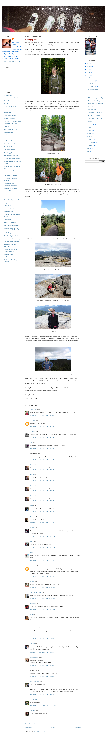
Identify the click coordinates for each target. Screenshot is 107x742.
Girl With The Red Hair (11, 107)
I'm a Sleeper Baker (10, 144)
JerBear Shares (8, 132)
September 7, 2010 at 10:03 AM (43, 587)
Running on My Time (10, 188)
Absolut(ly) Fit (8, 191)
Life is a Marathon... (10, 150)
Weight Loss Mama (10, 222)
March (91, 139)
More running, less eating (95, 98)
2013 (88, 66)
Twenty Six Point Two (10, 147)
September (92, 86)
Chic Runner (8, 104)
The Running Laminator (11, 236)
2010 (88, 75)
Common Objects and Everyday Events (10, 250)
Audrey (32, 581)
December (92, 78)
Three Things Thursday (95, 112)
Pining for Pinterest (35, 592)
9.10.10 (90, 106)
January (91, 145)
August (90, 121)
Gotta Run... (8, 197)
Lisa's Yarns (8, 110)
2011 (88, 72)
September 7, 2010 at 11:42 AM (43, 609)
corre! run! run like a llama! (13, 98)
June (90, 130)
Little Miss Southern (10, 257)
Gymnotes (7, 126)
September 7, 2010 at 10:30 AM (43, 598)
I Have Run (7, 138)
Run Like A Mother (10, 115)
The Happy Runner (10, 153)
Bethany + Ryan (34, 681)
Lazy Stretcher (92, 92)
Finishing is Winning (10, 175)
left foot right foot (9, 233)
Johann (32, 552)
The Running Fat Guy (11, 155)
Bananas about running (11, 241)
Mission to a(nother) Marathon (10, 245)
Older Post (78, 727)
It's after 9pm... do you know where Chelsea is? (11, 229)
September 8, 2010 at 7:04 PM (42, 665)
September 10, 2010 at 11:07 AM (43, 705)
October (91, 83)
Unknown (33, 420)
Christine (32, 431)
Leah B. (32, 528)
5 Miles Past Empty (10, 135)
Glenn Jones (33, 699)
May (90, 133)
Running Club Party (94, 101)
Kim (31, 614)
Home (53, 727)
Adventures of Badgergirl (12, 158)
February (91, 142)
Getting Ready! (92, 109)
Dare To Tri (7, 205)
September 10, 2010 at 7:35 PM (42, 719)
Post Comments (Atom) (40, 731)
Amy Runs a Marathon (11, 194)
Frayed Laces (8, 203)
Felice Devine (34, 657)
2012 (88, 69)
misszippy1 (7, 112)
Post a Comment (30, 724)
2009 (88, 149)
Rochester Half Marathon (95, 103)
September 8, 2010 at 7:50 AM (42, 638)
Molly (32, 465)
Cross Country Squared (11, 200)
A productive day (93, 89)
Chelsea (32, 643)
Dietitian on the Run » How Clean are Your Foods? (12, 122)
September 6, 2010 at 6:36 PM (42, 448)
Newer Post (28, 727)
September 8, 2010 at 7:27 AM (42, 623)
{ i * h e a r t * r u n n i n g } (12, 239)
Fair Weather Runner (10, 209)
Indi (31, 442)
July (90, 127)
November (92, 81)
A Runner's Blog (9, 211)
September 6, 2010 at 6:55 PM (42, 459)
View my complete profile (11, 61)
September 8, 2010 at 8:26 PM (42, 676)
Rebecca (32, 566)
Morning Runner (53, 9)
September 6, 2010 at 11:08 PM (42, 536)
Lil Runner (7, 219)
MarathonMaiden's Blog (11, 225)
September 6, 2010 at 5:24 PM (42, 426)
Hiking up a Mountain (34, 39)
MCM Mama (8, 95)
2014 (88, 63)
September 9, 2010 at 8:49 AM (42, 694)
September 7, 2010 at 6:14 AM (42, 560)
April (90, 136)
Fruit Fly (32, 710)
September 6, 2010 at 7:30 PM (42, 469)
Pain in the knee (93, 95)
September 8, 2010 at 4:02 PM (42, 652)
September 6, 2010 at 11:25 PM (42, 547)
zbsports (32, 636)
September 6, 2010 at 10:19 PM (42, 523)
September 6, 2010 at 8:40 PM (42, 512)
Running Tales (8, 254)
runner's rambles (9, 118)
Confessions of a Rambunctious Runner (11, 184)
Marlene (32, 603)
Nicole (32, 517)
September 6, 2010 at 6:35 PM (42, 437)
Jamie (31, 541)
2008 (88, 152)
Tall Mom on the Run (10, 129)
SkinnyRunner (8, 101)
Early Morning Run (10, 141)
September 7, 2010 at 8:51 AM (42, 576)
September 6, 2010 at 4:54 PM (42, 415)
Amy (31, 505)
